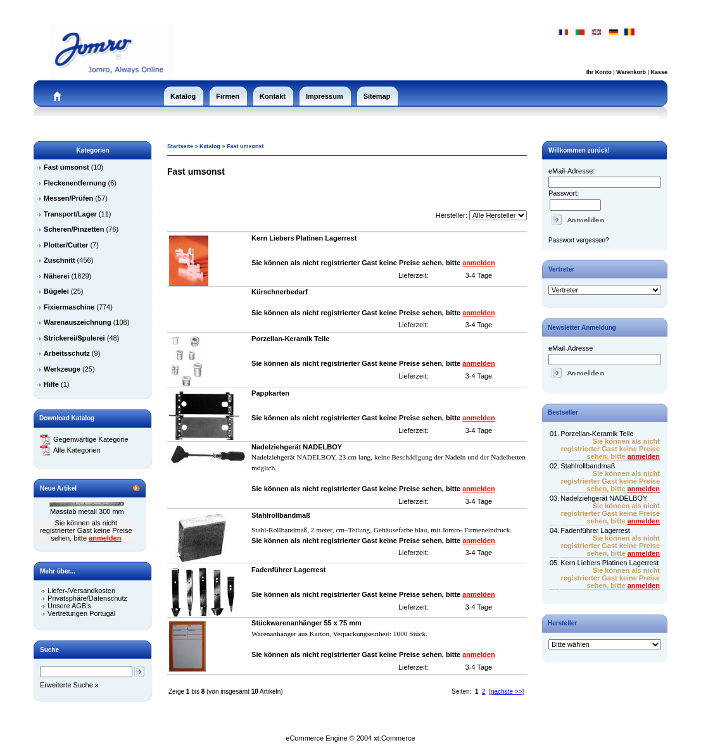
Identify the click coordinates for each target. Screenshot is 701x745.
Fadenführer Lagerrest (594, 530)
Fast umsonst (245, 146)
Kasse (658, 72)
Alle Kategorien (70, 450)
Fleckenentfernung (75, 183)
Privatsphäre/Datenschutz (87, 598)
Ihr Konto (599, 72)
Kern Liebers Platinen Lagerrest (609, 563)
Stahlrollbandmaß (587, 466)
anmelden (105, 538)
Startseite (180, 146)
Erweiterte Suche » (69, 685)
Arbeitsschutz (67, 353)
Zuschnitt (59, 260)
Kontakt (273, 96)
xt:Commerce (394, 738)
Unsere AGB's (69, 606)
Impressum (324, 96)
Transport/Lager (70, 214)
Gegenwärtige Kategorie (84, 439)
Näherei (56, 276)
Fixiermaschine (69, 307)
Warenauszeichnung (77, 322)
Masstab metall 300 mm (87, 511)
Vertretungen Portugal (81, 613)
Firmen (227, 96)
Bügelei (56, 291)
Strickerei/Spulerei (74, 338)
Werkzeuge (62, 369)
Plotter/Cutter (66, 245)
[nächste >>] (506, 691)
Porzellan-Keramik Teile (596, 433)
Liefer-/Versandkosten (81, 590)
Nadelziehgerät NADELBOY (603, 498)
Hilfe (51, 384)
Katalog (183, 96)
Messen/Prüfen (68, 198)
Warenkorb (631, 72)
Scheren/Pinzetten (74, 229)
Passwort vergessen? (578, 240)
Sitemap (377, 96)
